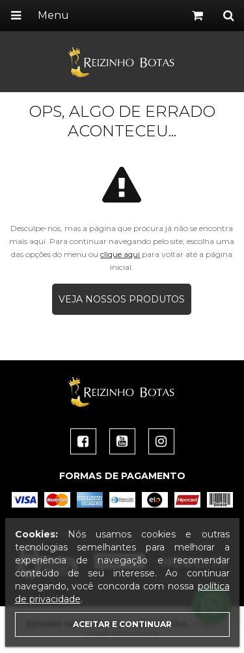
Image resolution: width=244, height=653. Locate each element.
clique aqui (120, 254)
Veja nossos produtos (122, 299)
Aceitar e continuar (122, 624)
